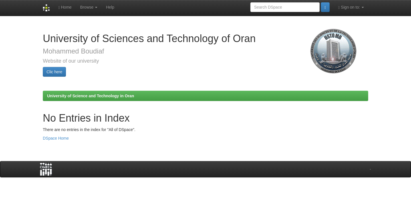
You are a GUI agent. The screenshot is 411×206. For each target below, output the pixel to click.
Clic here (54, 72)
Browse (89, 7)
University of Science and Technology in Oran (90, 96)
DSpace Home (56, 138)
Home (64, 7)
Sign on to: (351, 7)
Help (110, 7)
